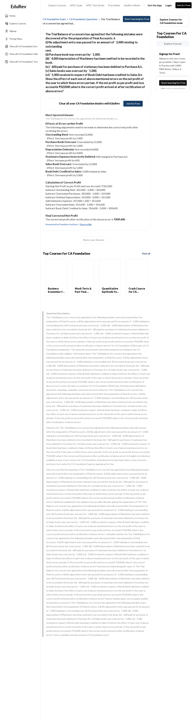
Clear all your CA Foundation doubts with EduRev (89, 103)
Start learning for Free (173, 82)
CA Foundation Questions (83, 19)
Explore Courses (57, 5)
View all (146, 253)
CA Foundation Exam (54, 19)
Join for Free (183, 5)
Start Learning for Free (137, 19)
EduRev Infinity (132, 5)
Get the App (155, 5)
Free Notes (114, 5)
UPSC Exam (76, 5)
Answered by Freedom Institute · (68, 224)
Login (168, 5)
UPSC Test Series (95, 5)
